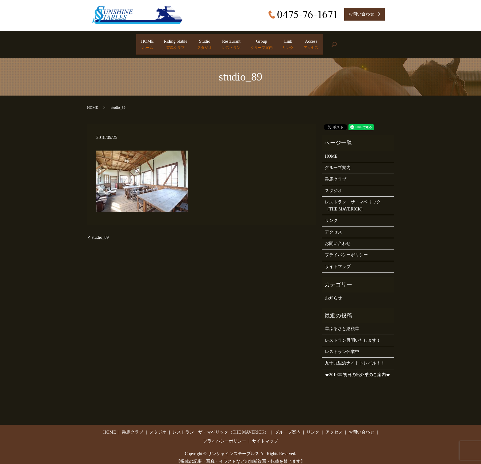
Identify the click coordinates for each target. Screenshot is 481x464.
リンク (331, 214)
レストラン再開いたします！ (353, 334)
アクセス (333, 226)
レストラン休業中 (342, 346)
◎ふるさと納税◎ (342, 323)
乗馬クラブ (335, 173)
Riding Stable (152, 41)
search (379, 41)
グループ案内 (338, 162)
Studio (193, 41)
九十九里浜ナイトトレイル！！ (355, 357)
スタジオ (333, 185)
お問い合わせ (338, 237)
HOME (113, 41)
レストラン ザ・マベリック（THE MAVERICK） (353, 200)
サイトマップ (338, 260)
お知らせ (333, 292)
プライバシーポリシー (346, 249)
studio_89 (100, 231)
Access (345, 41)
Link (311, 41)
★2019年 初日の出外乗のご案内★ (358, 369)
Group (273, 41)
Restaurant (231, 41)
